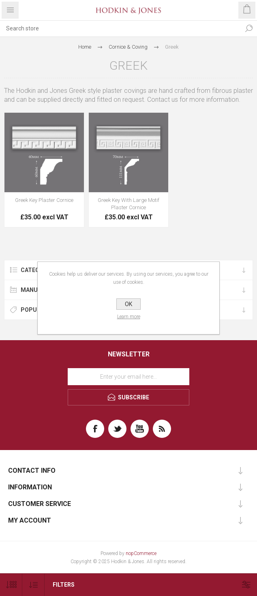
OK (128, 304)
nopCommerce (141, 553)
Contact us (162, 99)
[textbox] (120, 28)
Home (84, 47)
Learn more (128, 316)
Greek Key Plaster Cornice (44, 200)
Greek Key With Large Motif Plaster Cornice (128, 203)
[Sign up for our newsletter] (128, 376)
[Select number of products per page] (11, 585)
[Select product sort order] (33, 585)
